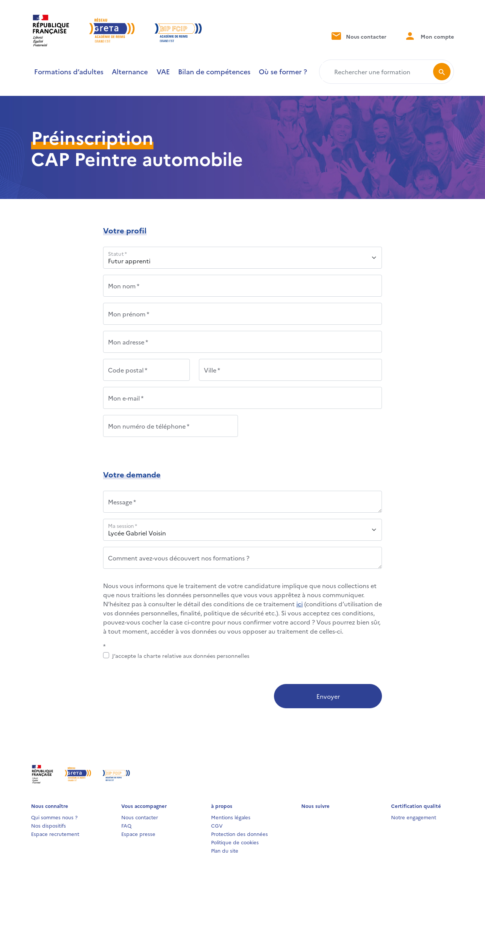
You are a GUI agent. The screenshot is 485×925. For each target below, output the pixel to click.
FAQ (126, 825)
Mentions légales (230, 817)
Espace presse (138, 833)
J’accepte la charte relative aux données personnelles (180, 655)
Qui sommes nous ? (54, 817)
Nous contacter (358, 35)
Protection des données (239, 833)
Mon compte (429, 35)
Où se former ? (283, 71)
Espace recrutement (55, 833)
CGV (217, 825)
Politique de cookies (235, 842)
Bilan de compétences (214, 71)
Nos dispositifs (48, 825)
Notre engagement (413, 817)
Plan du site (224, 850)
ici (299, 603)
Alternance (130, 71)
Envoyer (328, 696)
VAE (163, 71)
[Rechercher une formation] (377, 71)
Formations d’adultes (68, 71)
